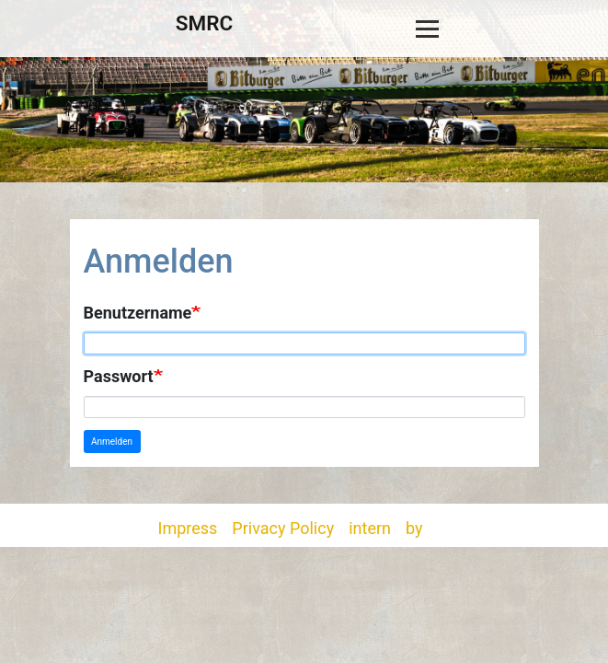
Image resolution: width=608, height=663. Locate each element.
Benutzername (138, 312)
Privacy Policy (283, 528)
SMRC (204, 23)
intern (370, 528)
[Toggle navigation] (426, 29)
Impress (188, 528)
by (414, 528)
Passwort (119, 376)
